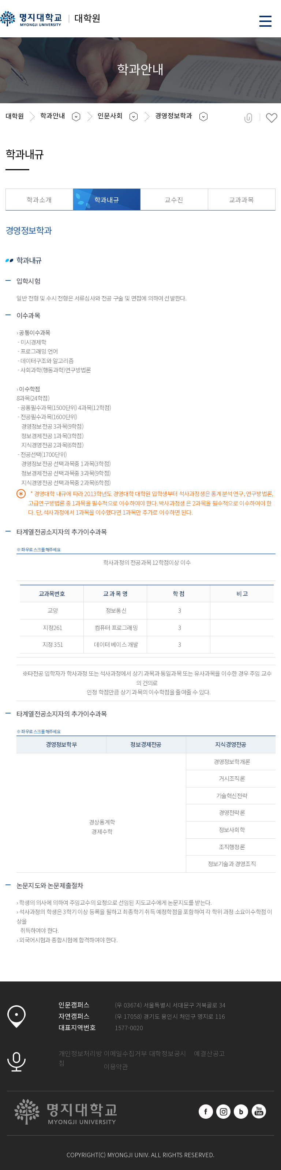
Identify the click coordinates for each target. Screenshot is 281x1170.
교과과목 (241, 199)
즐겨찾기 (271, 117)
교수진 (174, 199)
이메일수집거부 (125, 1053)
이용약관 (116, 1066)
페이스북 (206, 1111)
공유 (248, 117)
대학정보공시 (167, 1053)
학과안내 (52, 115)
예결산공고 (209, 1053)
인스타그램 (223, 1111)
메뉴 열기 (265, 21)
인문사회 (110, 115)
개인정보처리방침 (80, 1057)
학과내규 (106, 199)
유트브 (258, 1111)
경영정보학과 (173, 115)
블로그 (241, 1111)
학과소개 (39, 199)
